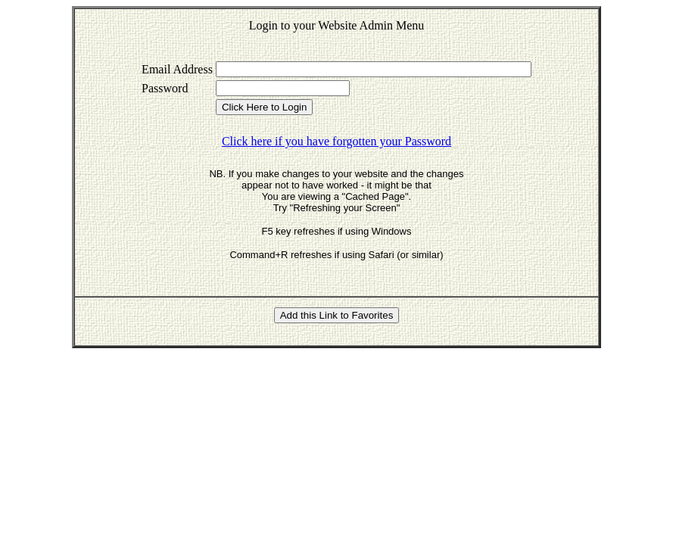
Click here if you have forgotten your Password (336, 141)
